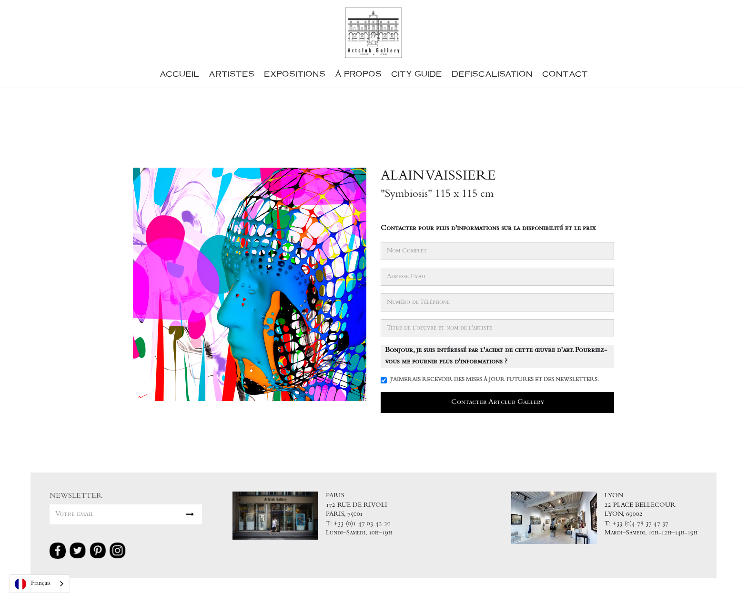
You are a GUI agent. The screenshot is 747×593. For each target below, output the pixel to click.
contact (565, 74)
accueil (179, 74)
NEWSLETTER (76, 496)
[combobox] (40, 583)
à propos (358, 74)
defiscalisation (492, 74)
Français (32, 584)
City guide (416, 74)
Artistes (231, 74)
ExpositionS (294, 74)
